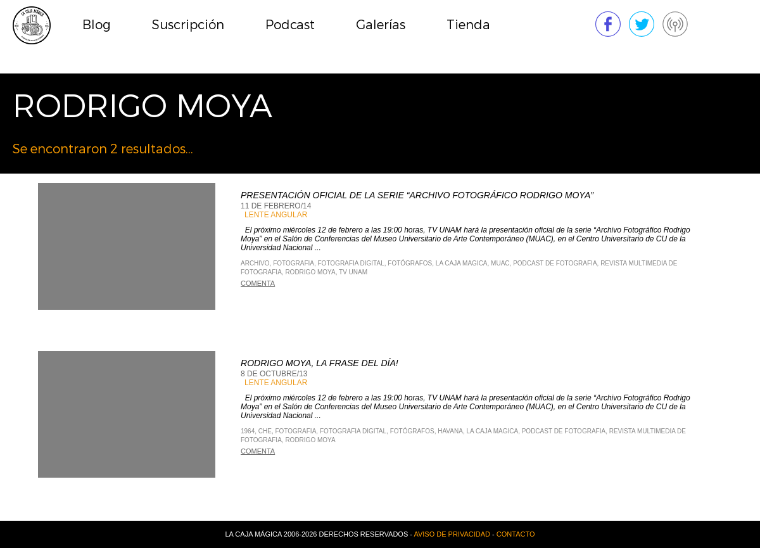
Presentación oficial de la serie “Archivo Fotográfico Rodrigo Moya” (417, 195)
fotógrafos (410, 263)
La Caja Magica (462, 263)
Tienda (468, 25)
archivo (255, 263)
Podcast (290, 25)
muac (500, 263)
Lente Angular (275, 214)
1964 (248, 431)
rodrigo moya (310, 272)
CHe (265, 431)
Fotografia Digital (351, 263)
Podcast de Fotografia (555, 263)
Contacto (516, 534)
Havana (450, 431)
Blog (96, 25)
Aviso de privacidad (452, 534)
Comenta (258, 283)
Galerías (380, 25)
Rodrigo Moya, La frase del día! (319, 363)
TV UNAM (353, 272)
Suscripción (188, 25)
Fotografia (293, 263)
